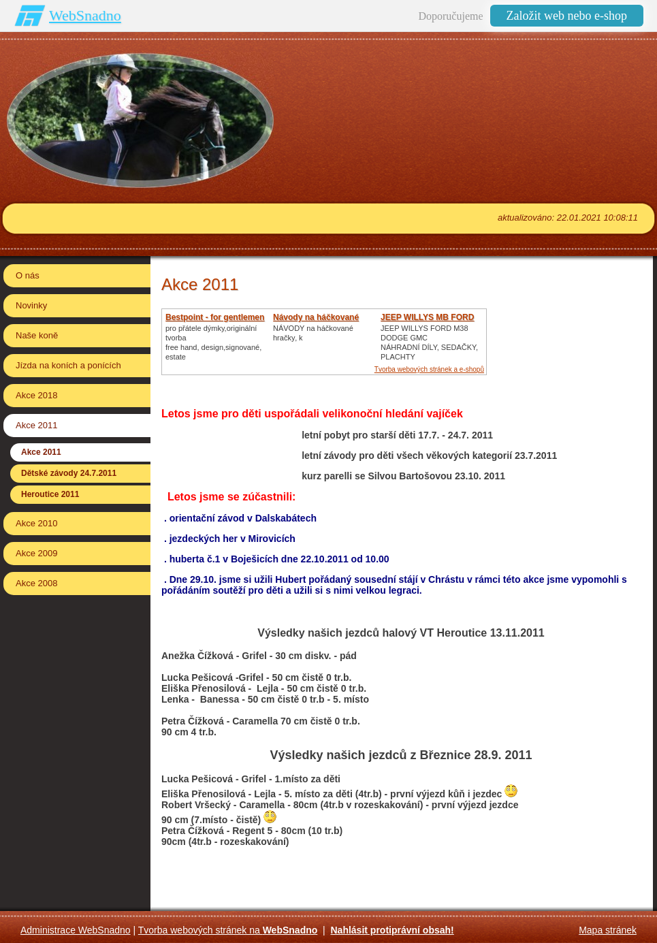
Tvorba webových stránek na (228, 930)
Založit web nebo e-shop (567, 15)
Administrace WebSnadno (75, 930)
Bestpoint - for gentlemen (214, 317)
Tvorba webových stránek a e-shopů (429, 369)
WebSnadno (85, 15)
